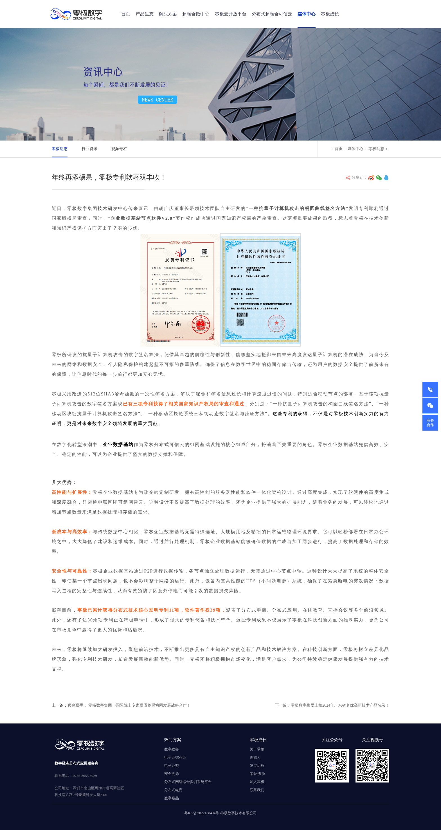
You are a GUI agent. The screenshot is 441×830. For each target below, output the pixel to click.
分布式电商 (173, 790)
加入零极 (257, 782)
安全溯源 (171, 774)
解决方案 (168, 14)
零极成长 (330, 14)
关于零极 (257, 749)
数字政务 (171, 749)
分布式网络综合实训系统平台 (188, 782)
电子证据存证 (175, 757)
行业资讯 (89, 149)
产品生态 (145, 14)
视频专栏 (119, 149)
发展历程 (257, 765)
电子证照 (171, 765)
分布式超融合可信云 (272, 14)
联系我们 (257, 790)
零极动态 (60, 149)
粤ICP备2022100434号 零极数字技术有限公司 (220, 813)
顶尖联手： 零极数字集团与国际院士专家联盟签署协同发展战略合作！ (129, 705)
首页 (125, 14)
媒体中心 (307, 14)
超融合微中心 (195, 14)
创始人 (255, 757)
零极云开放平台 (230, 14)
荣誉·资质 (257, 774)
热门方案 (172, 739)
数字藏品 (171, 798)
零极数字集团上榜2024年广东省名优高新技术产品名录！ (340, 705)
